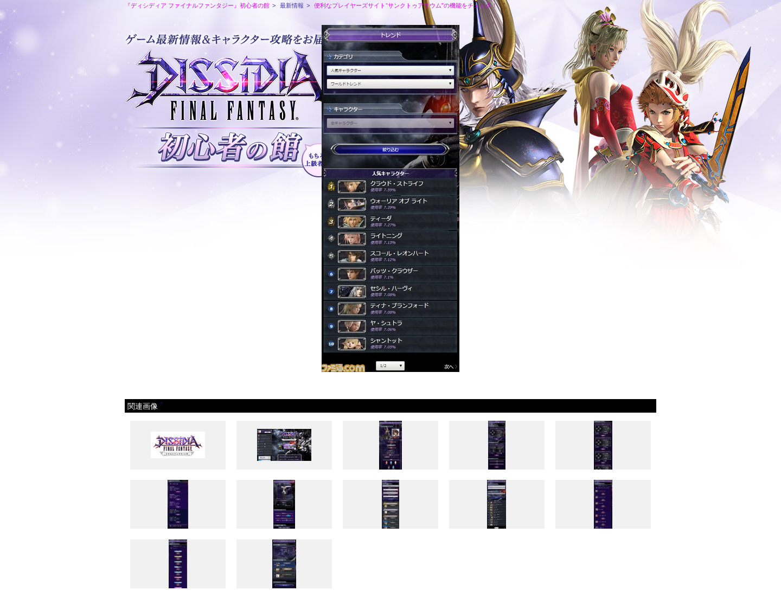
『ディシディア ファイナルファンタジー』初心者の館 (197, 5)
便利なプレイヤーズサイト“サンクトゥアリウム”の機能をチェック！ (405, 5)
